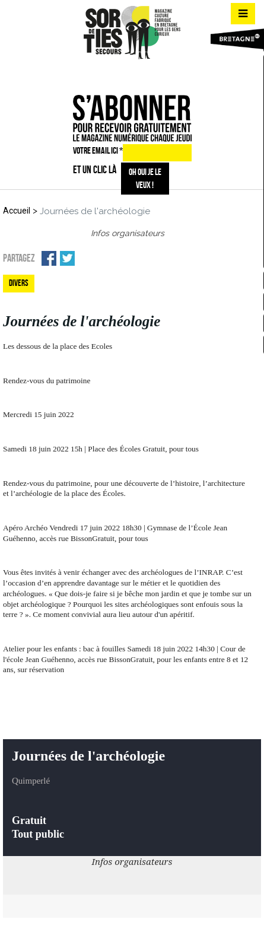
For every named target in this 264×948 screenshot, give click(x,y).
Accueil (16, 210)
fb (109, 74)
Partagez (19, 258)
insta (130, 74)
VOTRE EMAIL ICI (98, 150)
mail (151, 74)
